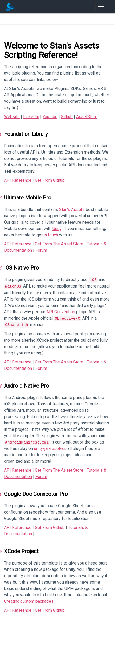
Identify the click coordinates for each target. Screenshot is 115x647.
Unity (56, 228)
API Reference (17, 180)
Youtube (50, 116)
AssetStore (86, 116)
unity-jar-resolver (49, 448)
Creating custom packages (29, 601)
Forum (41, 250)
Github (67, 116)
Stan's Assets (72, 209)
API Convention (60, 311)
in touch (51, 234)
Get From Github (50, 180)
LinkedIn (31, 116)
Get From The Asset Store (59, 243)
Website (12, 116)
